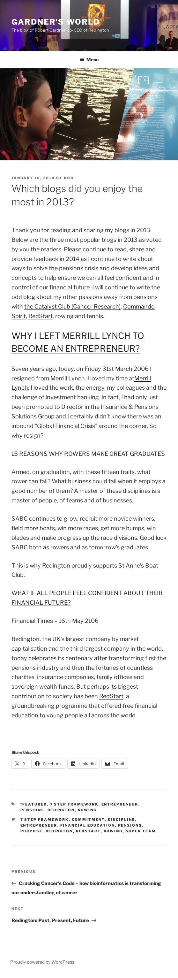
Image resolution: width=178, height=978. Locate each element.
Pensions (32, 810)
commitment (88, 819)
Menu (89, 59)
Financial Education (87, 825)
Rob (69, 178)
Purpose (31, 831)
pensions (130, 825)
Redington (25, 639)
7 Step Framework (74, 804)
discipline (121, 819)
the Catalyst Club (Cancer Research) (72, 306)
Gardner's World (55, 22)
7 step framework (44, 819)
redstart (88, 831)
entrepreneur (119, 804)
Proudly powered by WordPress (42, 962)
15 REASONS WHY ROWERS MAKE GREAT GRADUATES (88, 453)
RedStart (40, 316)
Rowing (87, 810)
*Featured (33, 804)
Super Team (141, 831)
